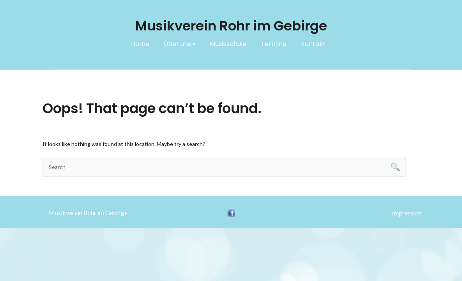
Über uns (179, 43)
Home (140, 43)
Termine (274, 43)
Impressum (406, 213)
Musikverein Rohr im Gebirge (88, 212)
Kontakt (313, 43)
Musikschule (228, 43)
